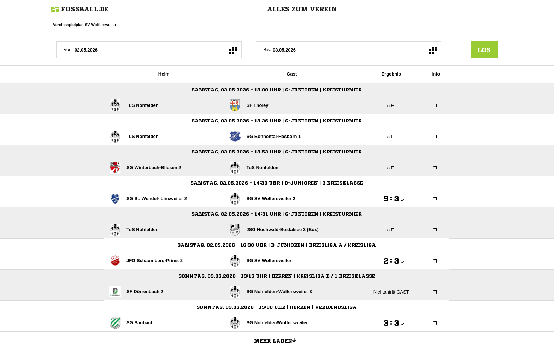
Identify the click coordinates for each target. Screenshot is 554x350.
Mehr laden (277, 339)
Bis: (267, 49)
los (484, 50)
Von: (68, 49)
